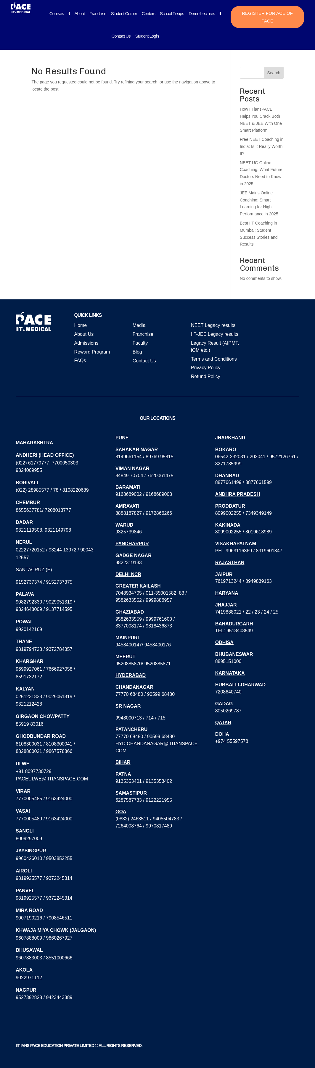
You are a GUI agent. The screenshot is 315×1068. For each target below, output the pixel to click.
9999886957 (159, 600)
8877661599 (258, 482)
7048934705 (128, 593)
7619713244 (228, 581)
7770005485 (29, 798)
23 (257, 611)
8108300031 (29, 743)
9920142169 (29, 629)
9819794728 (29, 649)
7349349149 (258, 513)
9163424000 (59, 798)
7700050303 (65, 462)
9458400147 (128, 644)
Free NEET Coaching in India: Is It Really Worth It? (262, 146)
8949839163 (258, 581)
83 (181, 593)
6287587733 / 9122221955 (143, 800)
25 (275, 611)
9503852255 (59, 858)
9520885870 (128, 663)
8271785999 (228, 463)
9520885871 (157, 663)
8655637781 (29, 510)
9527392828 (29, 997)
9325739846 (128, 531)
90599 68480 (161, 694)
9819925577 (29, 878)
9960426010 (29, 858)
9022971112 (29, 977)
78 (56, 490)
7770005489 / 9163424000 (44, 818)
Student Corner (124, 13)
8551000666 (59, 957)
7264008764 (128, 825)
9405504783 (166, 818)
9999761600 (159, 619)
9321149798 (58, 530)
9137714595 (59, 609)
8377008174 (128, 625)
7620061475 (160, 475)
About (80, 13)
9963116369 (239, 550)
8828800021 (29, 751)
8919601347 (269, 550)
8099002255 (228, 513)
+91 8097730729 (34, 771)
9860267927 (59, 937)
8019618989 (258, 531)
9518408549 (239, 630)
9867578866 (59, 751)
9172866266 (159, 513)
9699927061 (29, 669)
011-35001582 (161, 593)
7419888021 (228, 611)
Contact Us (120, 35)
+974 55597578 (231, 741)
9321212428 (29, 703)
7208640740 (228, 691)
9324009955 (29, 470)
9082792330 (29, 601)
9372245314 (59, 878)
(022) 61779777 (32, 462)
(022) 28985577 (32, 490)
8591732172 (29, 676)
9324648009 (29, 609)
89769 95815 (159, 456)
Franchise (97, 13)
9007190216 (29, 917)
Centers (148, 13)
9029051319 (59, 601)
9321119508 (29, 530)
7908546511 (59, 917)
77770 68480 (129, 694)
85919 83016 (29, 724)
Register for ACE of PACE (267, 17)
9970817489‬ (159, 825)
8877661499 (228, 482)
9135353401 (128, 781)
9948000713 (128, 717)
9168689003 (159, 494)
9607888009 (29, 937)
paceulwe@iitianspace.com (52, 778)
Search (273, 72)
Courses (56, 13)
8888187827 (128, 513)
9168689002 (128, 494)
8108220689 (75, 490)
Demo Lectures (202, 13)
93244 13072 (62, 549)
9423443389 (59, 997)
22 (248, 611)
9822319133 (128, 562)
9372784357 (59, 649)
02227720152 (30, 549)
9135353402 (159, 781)
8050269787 (228, 710)
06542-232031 (230, 456)
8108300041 (59, 743)
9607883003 (29, 957)
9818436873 (159, 625)
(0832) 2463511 (132, 818)
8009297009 (29, 838)
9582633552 (128, 600)
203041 (257, 456)
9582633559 (128, 619)
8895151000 (228, 661)
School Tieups (172, 13)
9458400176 (157, 644)
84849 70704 (129, 475)
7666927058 (59, 669)
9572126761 (282, 456)
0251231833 (29, 696)
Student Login (147, 35)
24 (266, 611)
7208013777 (58, 510)
